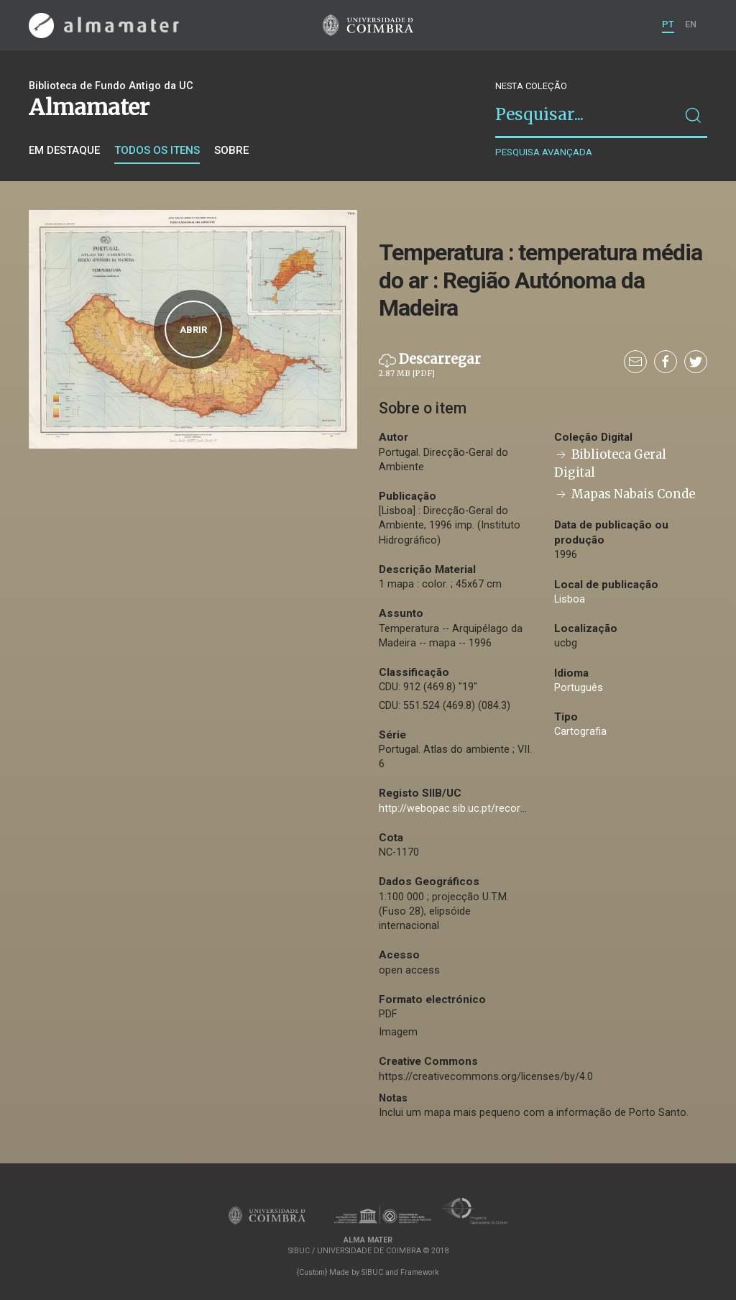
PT (668, 24)
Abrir (193, 329)
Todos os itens (157, 150)
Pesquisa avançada (543, 152)
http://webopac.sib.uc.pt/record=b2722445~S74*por (501, 808)
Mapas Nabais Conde (624, 494)
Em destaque (64, 150)
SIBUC (372, 1272)
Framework (419, 1272)
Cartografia (580, 731)
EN (690, 24)
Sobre (231, 150)
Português (578, 688)
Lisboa (569, 599)
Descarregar (430, 365)
